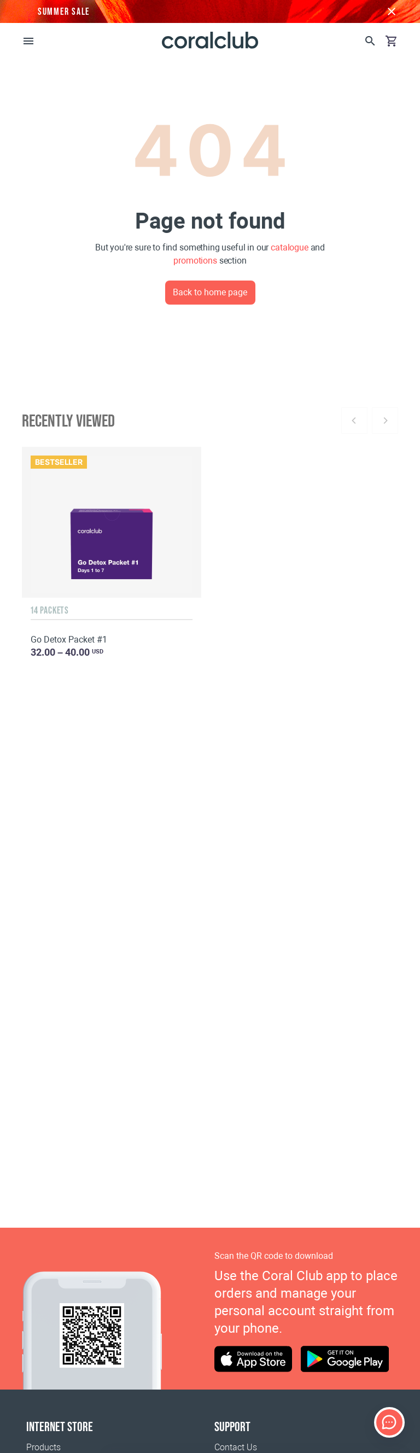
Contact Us (235, 1447)
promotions (195, 260)
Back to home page (210, 292)
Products (43, 1447)
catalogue (289, 247)
